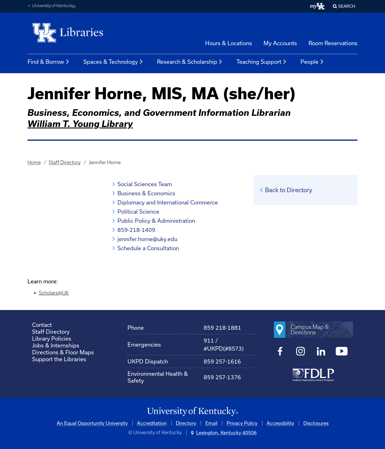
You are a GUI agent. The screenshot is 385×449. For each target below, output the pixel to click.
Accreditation (152, 423)
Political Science (138, 211)
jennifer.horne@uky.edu (147, 239)
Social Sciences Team (144, 184)
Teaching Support (261, 61)
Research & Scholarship (190, 61)
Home (34, 162)
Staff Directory (64, 162)
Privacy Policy (242, 423)
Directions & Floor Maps (63, 352)
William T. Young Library (80, 123)
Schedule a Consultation (148, 248)
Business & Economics (146, 193)
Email (211, 423)
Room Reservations (333, 43)
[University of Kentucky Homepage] (193, 411)
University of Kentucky (54, 6)
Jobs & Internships (55, 345)
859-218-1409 (136, 230)
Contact (42, 324)
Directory (186, 423)
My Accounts (280, 43)
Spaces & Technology (113, 61)
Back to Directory (288, 189)
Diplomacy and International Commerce (167, 202)
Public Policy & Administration (156, 220)
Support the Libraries (59, 359)
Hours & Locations (228, 43)
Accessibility (280, 423)
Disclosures (316, 423)
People (312, 61)
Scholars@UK (54, 292)
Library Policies (51, 338)
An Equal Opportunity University (92, 423)
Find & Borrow (49, 61)
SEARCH (346, 6)
